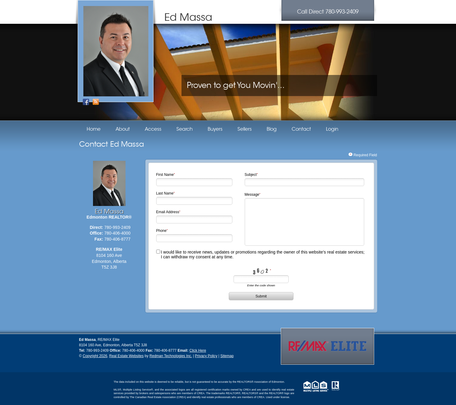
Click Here (197, 350)
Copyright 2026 (95, 356)
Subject (251, 175)
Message (252, 194)
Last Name (165, 193)
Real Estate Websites (126, 356)
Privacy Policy (206, 356)
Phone (161, 231)
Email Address (167, 212)
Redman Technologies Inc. (171, 356)
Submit (261, 296)
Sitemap (227, 356)
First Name (165, 175)
